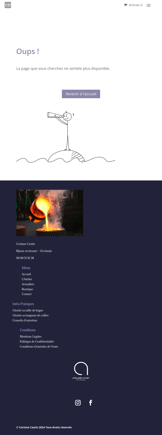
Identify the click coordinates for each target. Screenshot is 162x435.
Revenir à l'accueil (81, 93)
